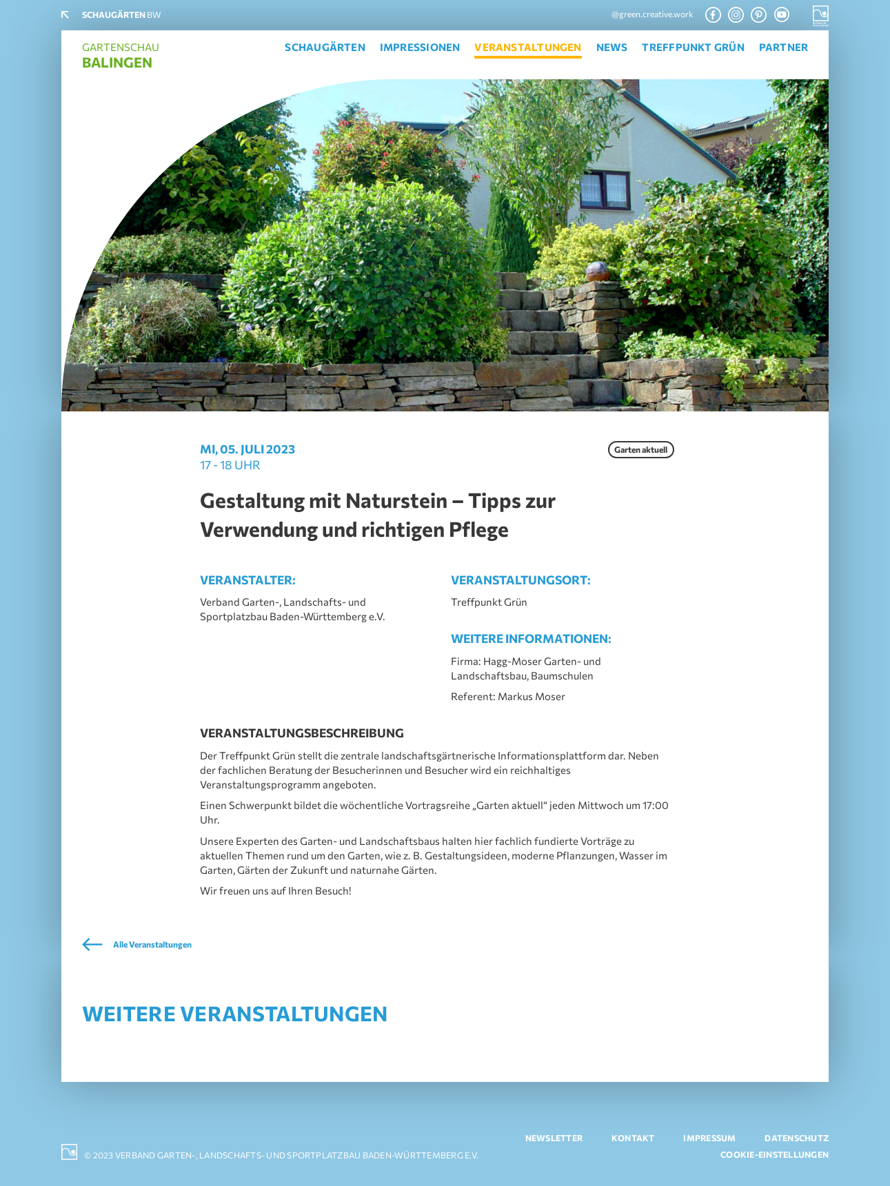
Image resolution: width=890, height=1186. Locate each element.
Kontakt (633, 1138)
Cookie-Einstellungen (774, 1154)
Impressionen (420, 47)
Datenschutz (797, 1138)
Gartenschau (120, 55)
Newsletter (554, 1138)
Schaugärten (325, 47)
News (612, 47)
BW (121, 15)
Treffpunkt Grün (693, 47)
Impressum (709, 1138)
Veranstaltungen (527, 47)
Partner (784, 47)
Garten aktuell (640, 449)
